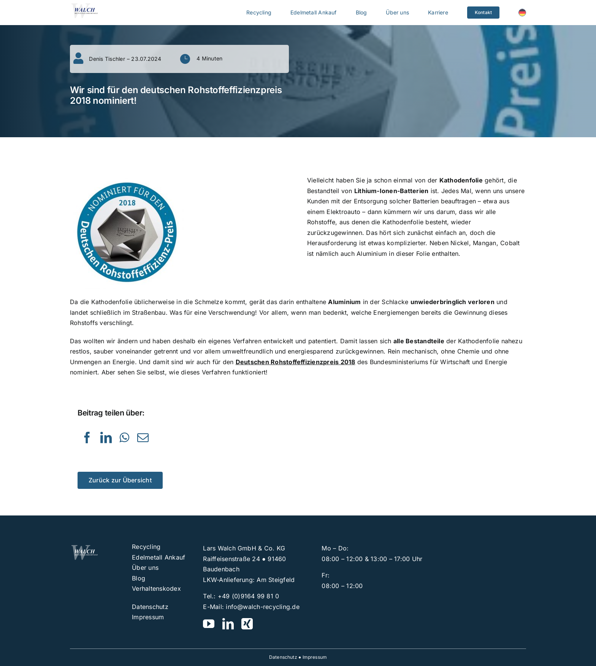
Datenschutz (283, 657)
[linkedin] (228, 624)
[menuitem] (522, 12)
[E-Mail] (142, 437)
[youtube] (208, 624)
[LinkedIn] (106, 437)
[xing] (247, 624)
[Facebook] (87, 437)
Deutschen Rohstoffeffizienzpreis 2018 (295, 362)
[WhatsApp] (124, 437)
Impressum (315, 657)
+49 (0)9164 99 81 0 (248, 596)
